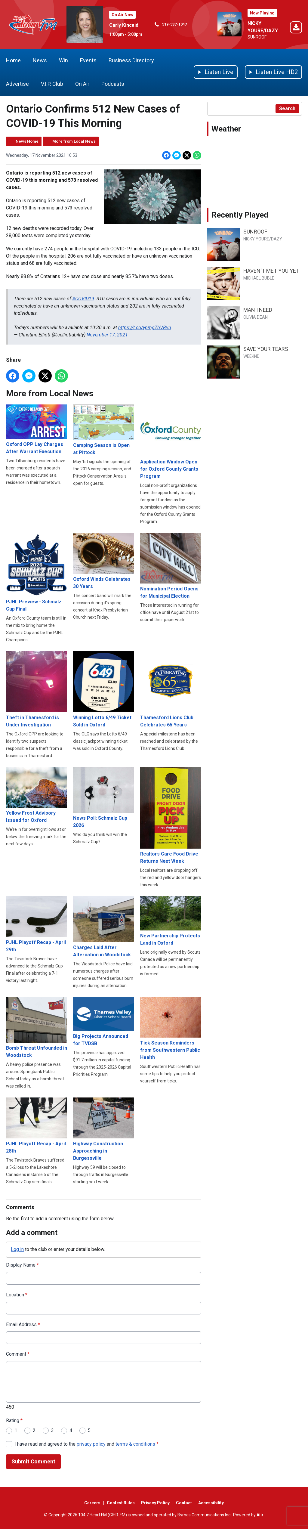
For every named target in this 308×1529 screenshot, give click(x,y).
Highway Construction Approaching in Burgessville (103, 1129)
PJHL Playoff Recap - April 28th (36, 1125)
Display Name (22, 1264)
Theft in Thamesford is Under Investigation (36, 689)
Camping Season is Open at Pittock (103, 429)
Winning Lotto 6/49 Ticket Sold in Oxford (103, 689)
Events (88, 60)
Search (287, 108)
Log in (17, 1249)
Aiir (260, 1514)
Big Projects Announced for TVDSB (103, 1021)
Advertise (17, 84)
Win (63, 60)
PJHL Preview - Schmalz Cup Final (36, 572)
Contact (184, 1502)
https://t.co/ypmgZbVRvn (144, 327)
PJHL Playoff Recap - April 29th (36, 924)
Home (13, 60)
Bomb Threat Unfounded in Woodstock (36, 1027)
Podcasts (112, 84)
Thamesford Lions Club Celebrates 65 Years (170, 689)
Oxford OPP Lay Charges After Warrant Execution (36, 429)
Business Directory (131, 60)
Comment (17, 1354)
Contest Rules (121, 1502)
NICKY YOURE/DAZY (262, 239)
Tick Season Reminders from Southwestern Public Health (170, 1028)
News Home (27, 141)
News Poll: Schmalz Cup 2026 (103, 797)
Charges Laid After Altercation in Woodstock (103, 927)
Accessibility (211, 1502)
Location (16, 1294)
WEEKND (251, 356)
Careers (92, 1502)
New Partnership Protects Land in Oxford (170, 921)
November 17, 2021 (107, 335)
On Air (82, 84)
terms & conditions (135, 1444)
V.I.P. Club (52, 84)
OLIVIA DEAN (255, 317)
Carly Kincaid (123, 25)
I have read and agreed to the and (86, 1444)
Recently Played (239, 214)
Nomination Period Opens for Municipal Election (170, 566)
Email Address (23, 1324)
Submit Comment (33, 1461)
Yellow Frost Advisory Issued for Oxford (36, 795)
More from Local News (74, 141)
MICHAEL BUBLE (258, 278)
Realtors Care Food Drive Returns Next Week (170, 815)
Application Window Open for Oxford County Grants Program (170, 441)
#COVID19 (83, 299)
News (40, 60)
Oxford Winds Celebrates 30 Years (103, 561)
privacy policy (91, 1444)
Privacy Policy (155, 1502)
